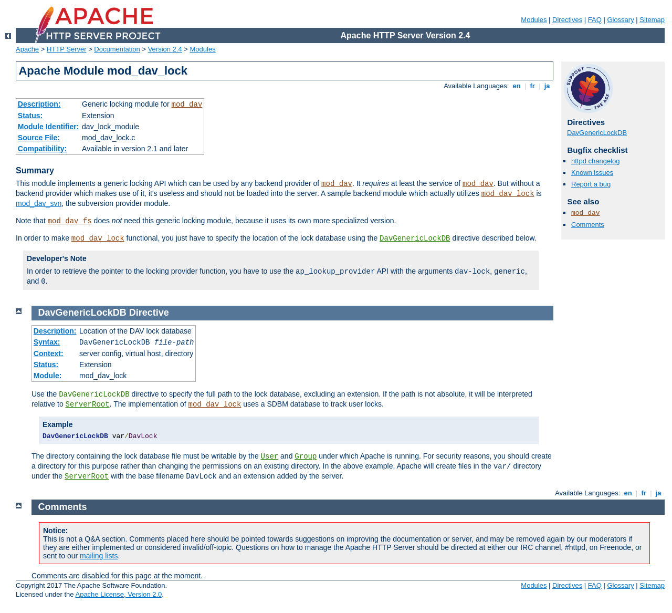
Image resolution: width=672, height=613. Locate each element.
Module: (48, 375)
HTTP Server (67, 49)
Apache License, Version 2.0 (118, 594)
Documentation (117, 49)
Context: (49, 353)
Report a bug (591, 184)
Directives (567, 20)
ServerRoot (88, 404)
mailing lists (99, 556)
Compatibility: (42, 148)
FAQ (595, 20)
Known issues (592, 172)
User (270, 456)
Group (306, 456)
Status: (30, 115)
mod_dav (186, 104)
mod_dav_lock (507, 194)
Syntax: (47, 342)
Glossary (620, 20)
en (516, 86)
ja (547, 86)
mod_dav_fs (70, 221)
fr (532, 86)
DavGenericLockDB (415, 238)
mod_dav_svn (38, 203)
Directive (149, 312)
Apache (27, 49)
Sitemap (652, 20)
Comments (587, 224)
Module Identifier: (48, 126)
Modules (534, 20)
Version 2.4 (165, 49)
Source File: (39, 137)
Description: (39, 104)
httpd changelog (595, 161)
